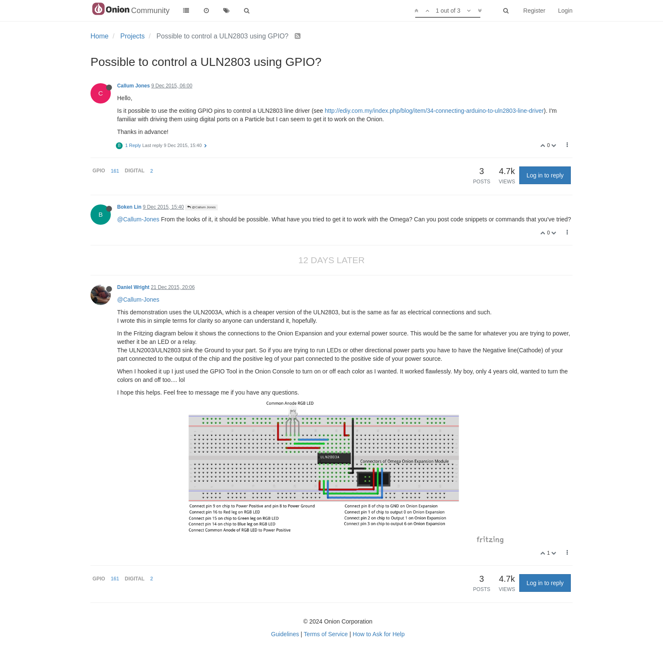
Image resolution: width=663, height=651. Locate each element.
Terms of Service (326, 634)
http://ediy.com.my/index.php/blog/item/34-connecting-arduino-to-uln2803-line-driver (434, 110)
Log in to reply (545, 175)
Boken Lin (129, 207)
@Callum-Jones (138, 219)
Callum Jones (133, 86)
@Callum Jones (201, 207)
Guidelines (285, 634)
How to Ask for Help (379, 634)
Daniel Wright (133, 287)
